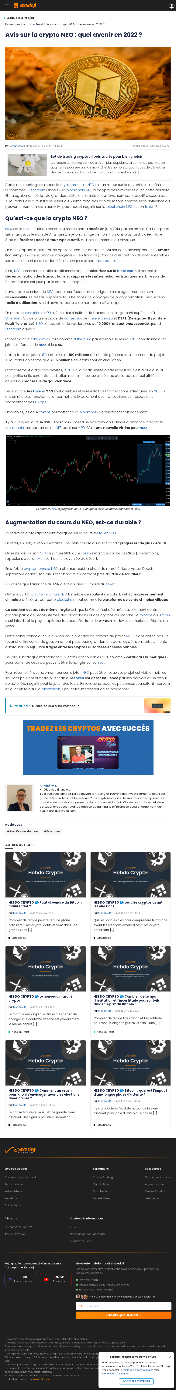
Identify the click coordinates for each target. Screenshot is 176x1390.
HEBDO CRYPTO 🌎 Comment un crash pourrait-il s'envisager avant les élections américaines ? (44, 1094)
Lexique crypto (154, 1198)
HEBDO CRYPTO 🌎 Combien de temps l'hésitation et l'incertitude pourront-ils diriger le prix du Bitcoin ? (127, 1000)
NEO (91, 184)
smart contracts (108, 260)
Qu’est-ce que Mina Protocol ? (55, 706)
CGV (73, 1227)
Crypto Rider (101, 1184)
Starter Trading (103, 1177)
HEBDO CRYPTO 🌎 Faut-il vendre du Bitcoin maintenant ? (45, 904)
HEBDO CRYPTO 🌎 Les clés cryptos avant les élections (128, 904)
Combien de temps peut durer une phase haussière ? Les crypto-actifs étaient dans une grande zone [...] (43, 925)
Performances (14, 1184)
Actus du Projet (20, 17)
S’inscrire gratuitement (124, 1315)
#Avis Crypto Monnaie (23, 831)
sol (102, 662)
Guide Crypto (13, 1205)
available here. (41, 1379)
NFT (59, 427)
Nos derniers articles (158, 1177)
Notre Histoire (13, 1191)
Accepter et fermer (136, 1381)
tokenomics (40, 339)
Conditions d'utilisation (115, 1373)
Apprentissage (154, 1184)
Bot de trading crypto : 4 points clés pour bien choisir (96, 156)
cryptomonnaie (73, 184)
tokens (39, 391)
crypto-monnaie (45, 594)
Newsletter (12, 1198)
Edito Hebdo (19, 937)
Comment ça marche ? (20, 1177)
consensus (73, 318)
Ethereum (37, 190)
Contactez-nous (81, 1241)
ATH (43, 553)
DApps (40, 402)
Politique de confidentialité (138, 1370)
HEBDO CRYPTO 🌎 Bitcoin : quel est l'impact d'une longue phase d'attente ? (130, 1092)
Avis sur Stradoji (15, 1234)
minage (145, 615)
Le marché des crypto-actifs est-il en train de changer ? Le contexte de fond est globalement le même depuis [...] (44, 1019)
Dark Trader (100, 1191)
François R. (19, 913)
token (149, 206)
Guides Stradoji (155, 1191)
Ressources (12, 24)
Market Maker (102, 1198)
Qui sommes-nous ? (18, 1227)
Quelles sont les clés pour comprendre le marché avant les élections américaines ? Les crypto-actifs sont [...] (130, 925)
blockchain (75, 190)
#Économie (52, 831)
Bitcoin (164, 615)
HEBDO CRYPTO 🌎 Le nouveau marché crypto (40, 998)
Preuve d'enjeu (100, 318)
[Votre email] (127, 1306)
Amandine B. (18, 146)
